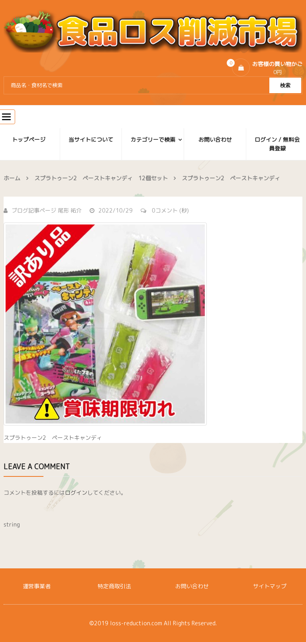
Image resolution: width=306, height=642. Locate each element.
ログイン (76, 492)
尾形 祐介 (70, 210)
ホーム (12, 178)
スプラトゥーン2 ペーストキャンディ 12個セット (101, 178)
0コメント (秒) (165, 210)
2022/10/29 (111, 210)
